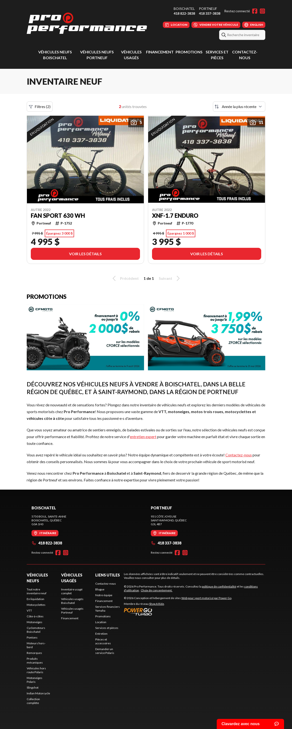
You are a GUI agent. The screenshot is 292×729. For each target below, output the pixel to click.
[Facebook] (255, 11)
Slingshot (32, 687)
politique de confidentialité (219, 586)
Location (100, 622)
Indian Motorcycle (38, 693)
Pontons (32, 637)
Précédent (125, 278)
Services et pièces (106, 628)
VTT (29, 610)
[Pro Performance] (87, 23)
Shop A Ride (156, 604)
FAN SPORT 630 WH (58, 215)
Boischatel (184, 8)
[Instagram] (262, 11)
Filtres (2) (40, 106)
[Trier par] (239, 107)
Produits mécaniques (35, 660)
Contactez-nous (238, 455)
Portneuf (208, 8)
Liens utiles (107, 575)
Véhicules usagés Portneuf (72, 610)
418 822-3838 (184, 13)
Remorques (34, 653)
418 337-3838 (209, 13)
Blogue (99, 589)
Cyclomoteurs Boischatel (36, 629)
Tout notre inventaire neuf (36, 591)
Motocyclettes (36, 605)
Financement (160, 52)
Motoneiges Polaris (34, 680)
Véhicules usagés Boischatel (72, 601)
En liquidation (35, 599)
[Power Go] (178, 611)
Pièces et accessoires (103, 641)
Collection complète (33, 701)
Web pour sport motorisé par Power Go (206, 598)
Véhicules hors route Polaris (36, 670)
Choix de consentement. (156, 590)
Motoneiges (34, 622)
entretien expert (143, 436)
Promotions (189, 52)
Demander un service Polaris (104, 651)
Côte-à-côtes (35, 616)
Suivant (170, 278)
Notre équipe (103, 595)
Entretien (101, 633)
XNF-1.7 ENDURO (175, 215)
